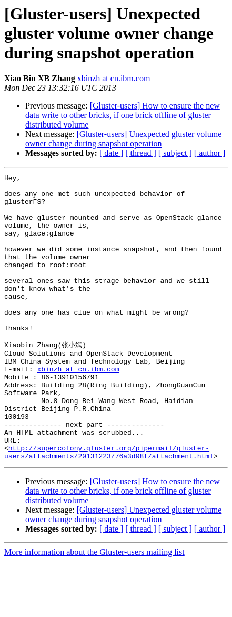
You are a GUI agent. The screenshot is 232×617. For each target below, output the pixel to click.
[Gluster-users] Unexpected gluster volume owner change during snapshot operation (123, 139)
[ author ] (210, 153)
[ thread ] (140, 153)
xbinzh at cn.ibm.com (113, 78)
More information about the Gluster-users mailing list (94, 607)
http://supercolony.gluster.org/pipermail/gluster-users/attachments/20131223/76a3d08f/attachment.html (109, 506)
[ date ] (111, 153)
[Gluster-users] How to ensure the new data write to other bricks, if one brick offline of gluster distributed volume (122, 115)
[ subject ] (175, 153)
